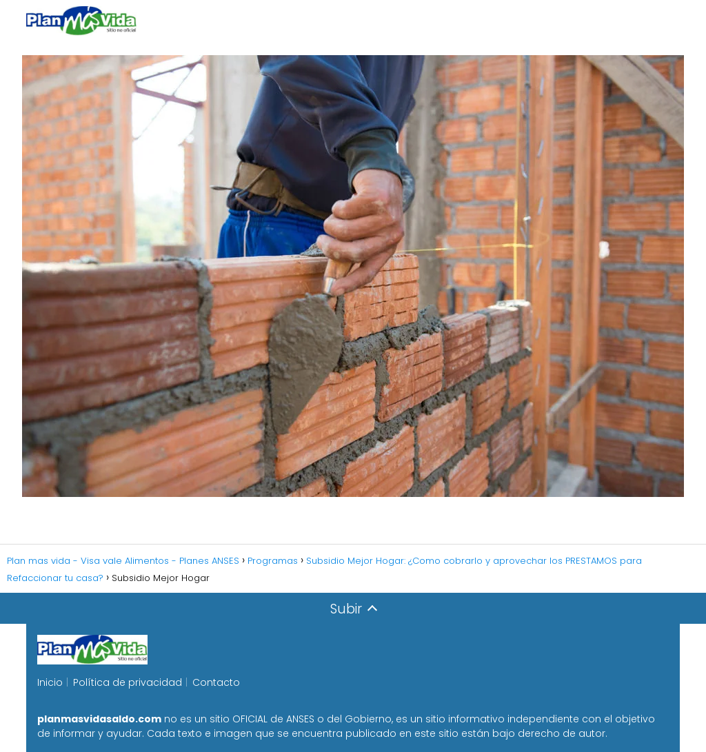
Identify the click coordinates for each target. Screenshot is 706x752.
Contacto (216, 682)
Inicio (50, 682)
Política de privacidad (127, 682)
